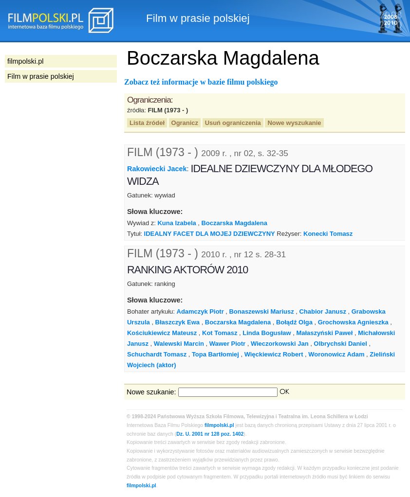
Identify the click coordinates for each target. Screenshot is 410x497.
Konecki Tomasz (328, 233)
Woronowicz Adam (336, 354)
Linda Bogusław (266, 333)
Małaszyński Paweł (324, 333)
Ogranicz (184, 122)
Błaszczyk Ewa (177, 322)
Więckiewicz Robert (273, 354)
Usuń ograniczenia (233, 122)
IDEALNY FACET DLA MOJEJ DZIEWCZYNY (209, 233)
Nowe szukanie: (151, 392)
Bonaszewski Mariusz (261, 311)
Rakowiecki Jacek (156, 169)
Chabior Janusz (322, 311)
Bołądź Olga (294, 322)
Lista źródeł (147, 122)
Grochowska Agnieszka (353, 322)
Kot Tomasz (219, 333)
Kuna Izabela (177, 223)
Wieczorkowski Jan (280, 343)
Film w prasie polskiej (40, 76)
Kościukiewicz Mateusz (162, 333)
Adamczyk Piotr (200, 311)
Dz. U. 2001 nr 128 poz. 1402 (209, 434)
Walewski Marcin (179, 343)
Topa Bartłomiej (215, 354)
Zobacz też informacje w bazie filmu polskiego (201, 82)
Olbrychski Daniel (340, 343)
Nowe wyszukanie (294, 122)
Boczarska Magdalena (234, 223)
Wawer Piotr (227, 343)
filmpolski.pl (219, 425)
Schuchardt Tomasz (156, 354)
